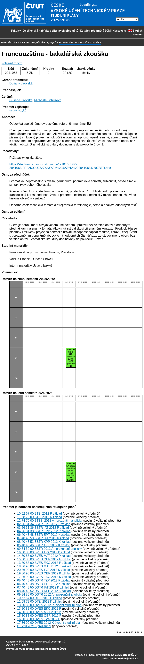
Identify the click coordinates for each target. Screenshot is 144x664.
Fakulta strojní (30, 42)
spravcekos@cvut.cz (125, 658)
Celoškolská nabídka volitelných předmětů (50, 30)
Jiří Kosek (27, 641)
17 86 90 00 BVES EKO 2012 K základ (44, 577)
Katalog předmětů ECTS (95, 30)
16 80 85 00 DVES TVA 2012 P (38, 619)
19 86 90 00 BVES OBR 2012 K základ (44, 573)
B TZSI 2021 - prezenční (34, 626)
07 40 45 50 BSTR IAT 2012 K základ (43, 538)
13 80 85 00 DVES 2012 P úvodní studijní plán (49, 605)
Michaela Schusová (47, 100)
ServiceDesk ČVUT (126, 654)
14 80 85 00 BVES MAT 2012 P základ (44, 555)
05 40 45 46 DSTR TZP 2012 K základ (43, 580)
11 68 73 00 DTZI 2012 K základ (39, 601)
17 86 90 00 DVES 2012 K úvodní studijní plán (49, 622)
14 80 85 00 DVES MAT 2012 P (39, 612)
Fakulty (16, 30)
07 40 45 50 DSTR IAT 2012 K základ (43, 587)
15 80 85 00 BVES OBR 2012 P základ (44, 559)
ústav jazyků (48, 42)
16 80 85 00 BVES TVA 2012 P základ (43, 552)
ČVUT (9, 644)
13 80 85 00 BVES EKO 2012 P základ (44, 562)
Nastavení (119, 30)
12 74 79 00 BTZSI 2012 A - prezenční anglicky (49, 520)
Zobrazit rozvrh (12, 63)
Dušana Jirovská (20, 83)
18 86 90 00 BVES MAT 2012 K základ (44, 566)
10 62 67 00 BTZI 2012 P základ (39, 513)
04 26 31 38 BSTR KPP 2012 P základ (43, 531)
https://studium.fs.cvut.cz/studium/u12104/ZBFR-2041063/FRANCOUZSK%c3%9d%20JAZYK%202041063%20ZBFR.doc (60, 166)
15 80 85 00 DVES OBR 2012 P (39, 615)
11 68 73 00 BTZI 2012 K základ (39, 517)
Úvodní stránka (10, 42)
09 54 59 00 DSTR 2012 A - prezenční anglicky (49, 594)
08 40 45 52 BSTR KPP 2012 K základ (44, 541)
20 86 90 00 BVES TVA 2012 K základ (43, 570)
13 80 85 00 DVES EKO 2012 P (39, 608)
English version (135, 32)
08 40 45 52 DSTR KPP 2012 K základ (44, 591)
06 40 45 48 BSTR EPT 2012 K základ (43, 534)
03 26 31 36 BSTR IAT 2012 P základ (43, 527)
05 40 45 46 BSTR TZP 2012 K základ (43, 545)
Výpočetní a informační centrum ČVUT (42, 648)
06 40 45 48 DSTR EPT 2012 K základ (44, 584)
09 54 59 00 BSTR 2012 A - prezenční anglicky (49, 548)
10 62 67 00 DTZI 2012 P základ (39, 598)
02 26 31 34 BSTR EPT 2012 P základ (43, 524)
